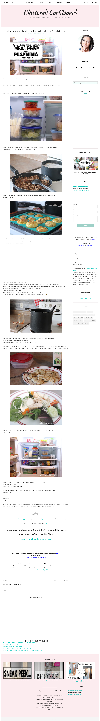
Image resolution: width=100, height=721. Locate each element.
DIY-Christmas (89, 314)
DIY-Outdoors (78, 317)
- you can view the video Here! (36, 539)
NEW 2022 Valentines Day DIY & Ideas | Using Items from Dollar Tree (22, 650)
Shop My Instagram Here (80, 186)
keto (11, 584)
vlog (75, 320)
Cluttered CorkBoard (50, 12)
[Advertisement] (36, 263)
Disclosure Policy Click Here (43, 570)
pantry (93, 320)
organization (78, 314)
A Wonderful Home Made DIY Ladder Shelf (18, 680)
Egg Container (26, 519)
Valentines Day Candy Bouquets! (12, 646)
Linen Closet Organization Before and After (49, 680)
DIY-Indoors (81, 312)
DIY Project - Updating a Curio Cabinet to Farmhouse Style (81, 680)
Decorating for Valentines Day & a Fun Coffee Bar (17, 648)
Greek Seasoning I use (39, 519)
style (80, 320)
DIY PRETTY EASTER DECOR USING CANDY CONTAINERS (20, 643)
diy (75, 312)
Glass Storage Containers (13, 519)
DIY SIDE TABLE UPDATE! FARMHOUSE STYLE (16, 644)
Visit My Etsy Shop (85, 298)
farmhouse (88, 317)
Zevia (49, 519)
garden (89, 312)
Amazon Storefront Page (81, 190)
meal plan (17, 584)
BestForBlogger (59, 719)
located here (23, 81)
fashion (76, 323)
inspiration (85, 323)
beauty (86, 320)
